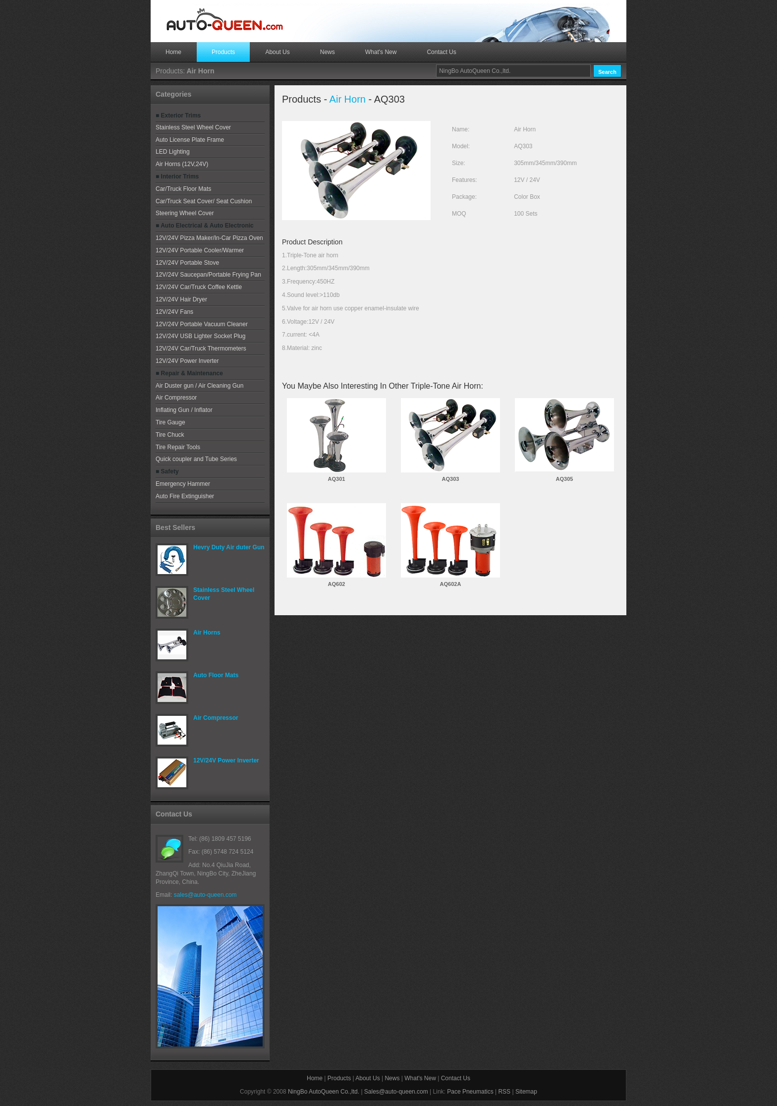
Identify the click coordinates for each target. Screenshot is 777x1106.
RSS (504, 1091)
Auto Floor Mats (215, 675)
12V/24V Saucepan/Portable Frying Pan (208, 274)
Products (223, 52)
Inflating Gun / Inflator (184, 410)
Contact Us (441, 52)
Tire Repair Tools (178, 447)
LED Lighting (173, 151)
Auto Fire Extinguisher (185, 496)
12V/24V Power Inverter (187, 360)
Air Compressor (176, 397)
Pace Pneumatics (470, 1091)
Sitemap (526, 1091)
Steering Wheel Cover (185, 213)
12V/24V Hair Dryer (181, 299)
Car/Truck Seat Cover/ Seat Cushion (204, 201)
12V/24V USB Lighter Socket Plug (200, 336)
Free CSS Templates (225, 19)
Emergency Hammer (183, 483)
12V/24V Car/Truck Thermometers (201, 348)
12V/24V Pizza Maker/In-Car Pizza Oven (209, 237)
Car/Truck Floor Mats (183, 188)
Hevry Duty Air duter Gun (229, 547)
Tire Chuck (170, 434)
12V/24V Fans (174, 311)
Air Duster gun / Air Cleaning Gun (199, 385)
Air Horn (348, 99)
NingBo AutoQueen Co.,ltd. (323, 1091)
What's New (381, 52)
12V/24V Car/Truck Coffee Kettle (199, 287)
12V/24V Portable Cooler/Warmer (200, 250)
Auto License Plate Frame (190, 139)
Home (173, 52)
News (327, 52)
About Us (277, 52)
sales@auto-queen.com (205, 894)
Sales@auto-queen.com (396, 1091)
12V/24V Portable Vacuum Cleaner (202, 324)
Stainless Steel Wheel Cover (193, 127)
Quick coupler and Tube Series (196, 459)
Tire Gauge (170, 422)
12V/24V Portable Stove (187, 262)
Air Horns (207, 632)
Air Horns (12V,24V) (182, 164)
